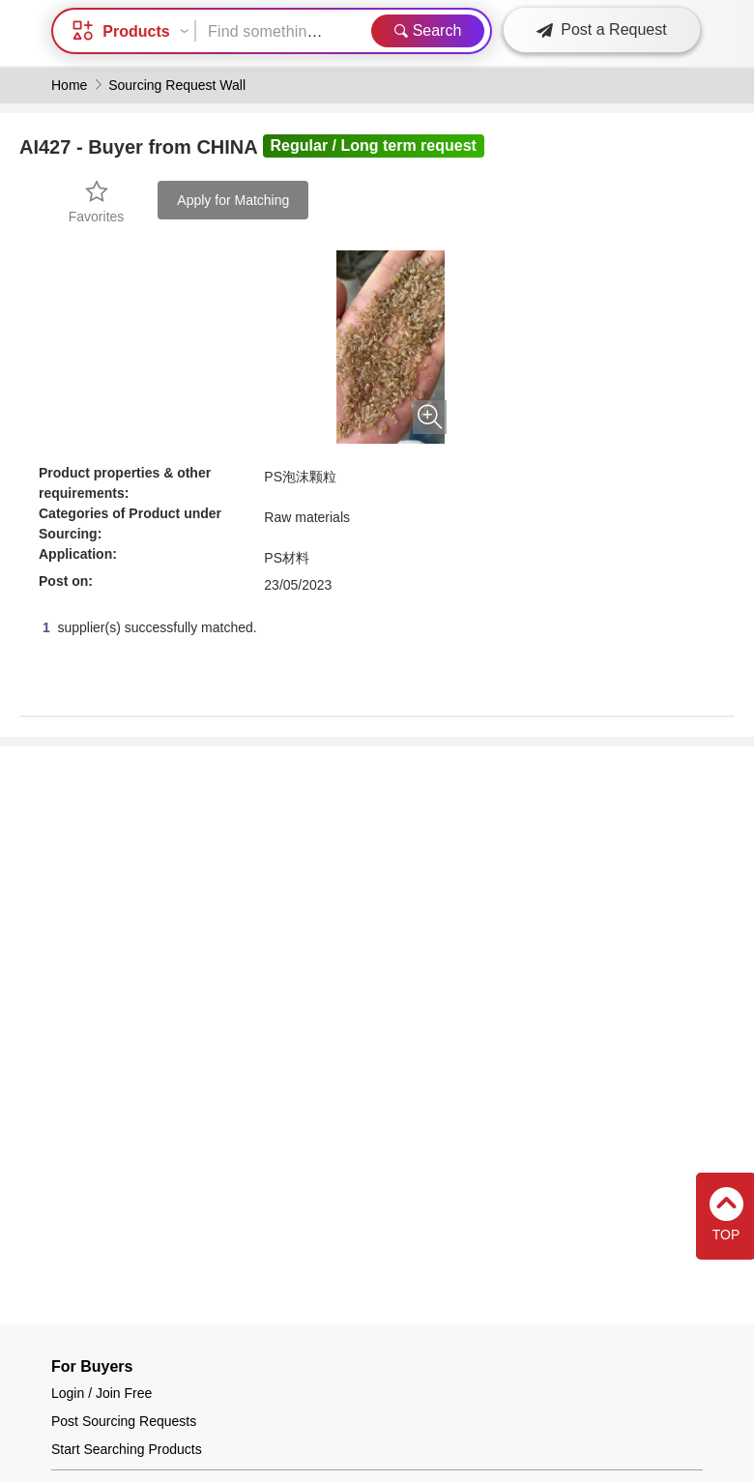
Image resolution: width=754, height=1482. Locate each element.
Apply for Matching (233, 200)
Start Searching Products (126, 1449)
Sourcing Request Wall (177, 85)
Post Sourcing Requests (123, 1421)
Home (69, 85)
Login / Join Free (101, 1393)
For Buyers (91, 1366)
